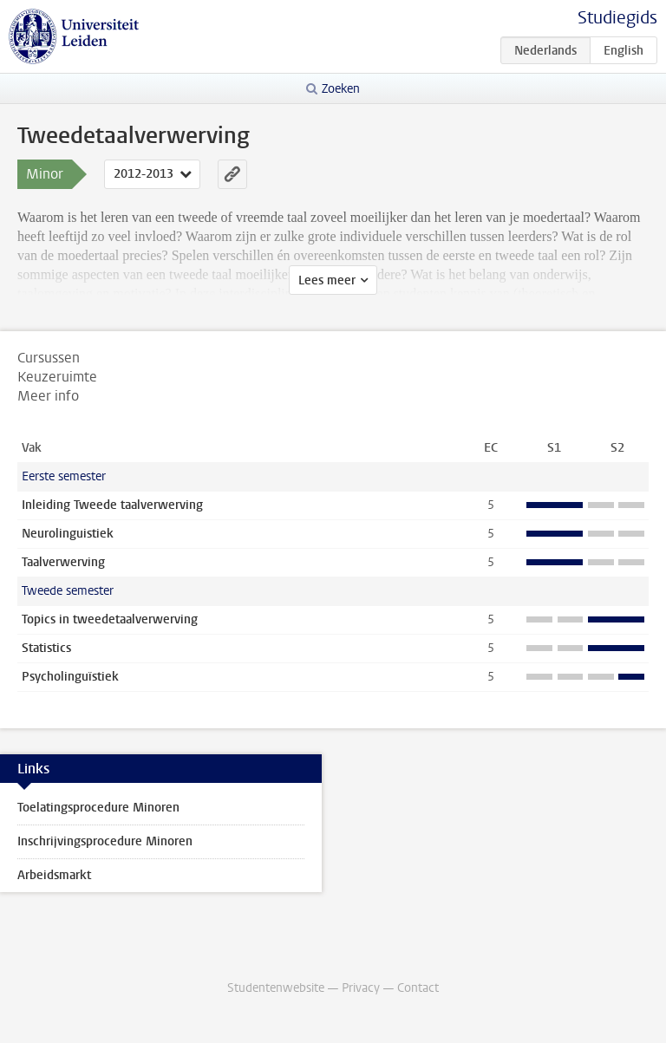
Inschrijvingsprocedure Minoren (105, 841)
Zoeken (341, 89)
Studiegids (617, 17)
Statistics (46, 648)
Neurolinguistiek (68, 533)
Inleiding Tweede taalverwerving (112, 505)
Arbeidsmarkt (54, 875)
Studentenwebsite (275, 988)
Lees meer (327, 280)
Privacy (361, 988)
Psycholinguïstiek (70, 676)
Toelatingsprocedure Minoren (98, 807)
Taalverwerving (63, 562)
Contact (418, 988)
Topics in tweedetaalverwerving (110, 619)
